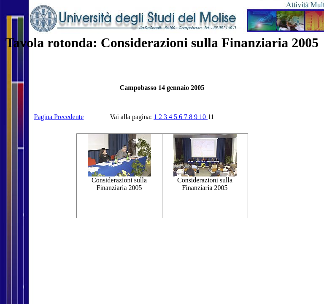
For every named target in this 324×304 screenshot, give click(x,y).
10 (203, 116)
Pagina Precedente (59, 116)
